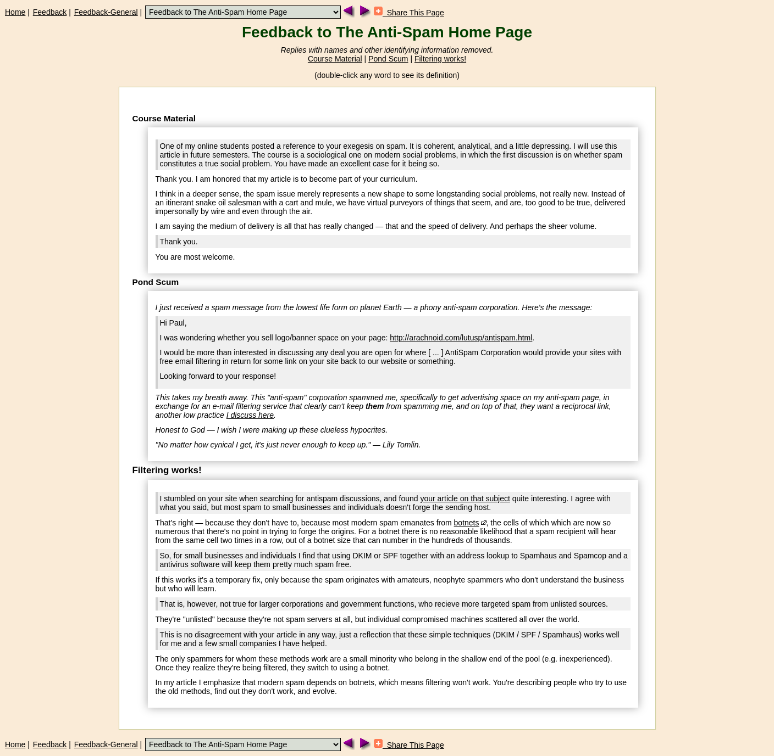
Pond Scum (388, 58)
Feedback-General (106, 12)
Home (15, 12)
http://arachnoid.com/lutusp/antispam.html (461, 337)
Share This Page (409, 12)
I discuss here (250, 415)
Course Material (335, 58)
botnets (466, 522)
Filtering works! (440, 58)
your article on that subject (465, 498)
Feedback (50, 12)
